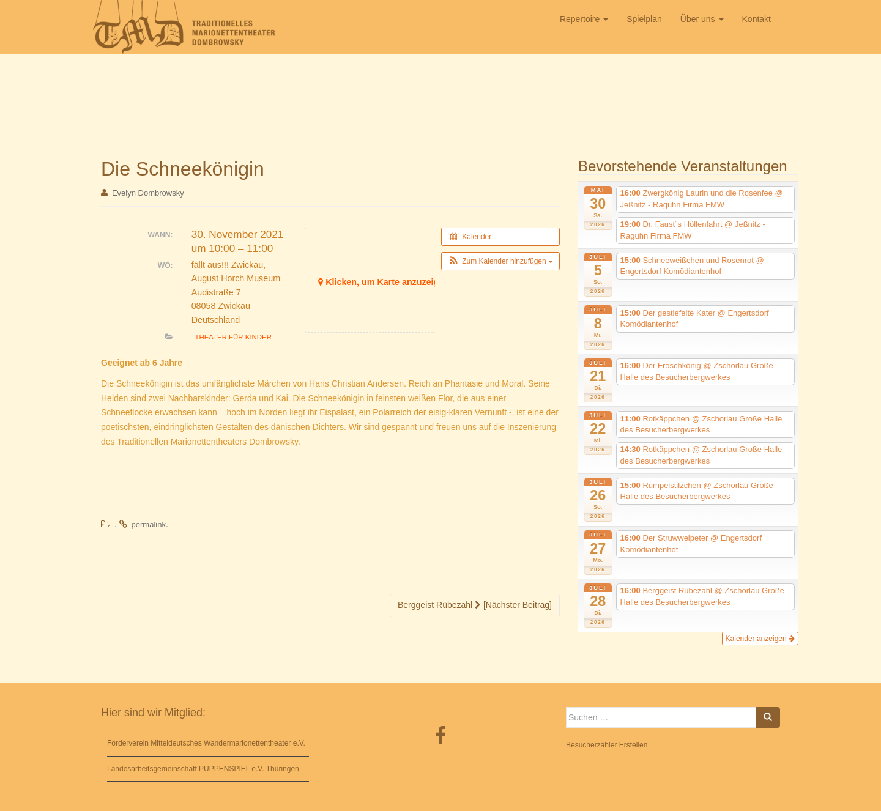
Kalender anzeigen (760, 638)
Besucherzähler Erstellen (606, 745)
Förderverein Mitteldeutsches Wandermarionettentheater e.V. (206, 743)
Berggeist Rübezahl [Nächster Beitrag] (475, 605)
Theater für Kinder (233, 337)
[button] (500, 261)
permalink (149, 524)
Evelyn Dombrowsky (148, 193)
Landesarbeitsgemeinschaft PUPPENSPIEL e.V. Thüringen (203, 769)
